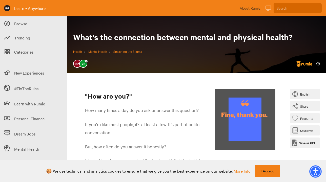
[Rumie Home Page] (7, 8)
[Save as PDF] (304, 143)
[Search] (297, 8)
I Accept (267, 170)
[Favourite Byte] (303, 118)
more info (242, 171)
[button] (315, 171)
